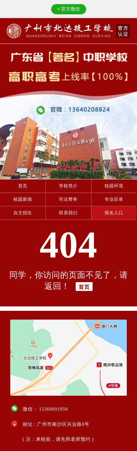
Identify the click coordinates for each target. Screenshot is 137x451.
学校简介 (68, 186)
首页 (22, 186)
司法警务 (68, 199)
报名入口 (114, 212)
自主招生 (22, 212)
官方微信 (68, 8)
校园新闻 (22, 199)
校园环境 (114, 186)
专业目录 (114, 199)
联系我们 (68, 212)
